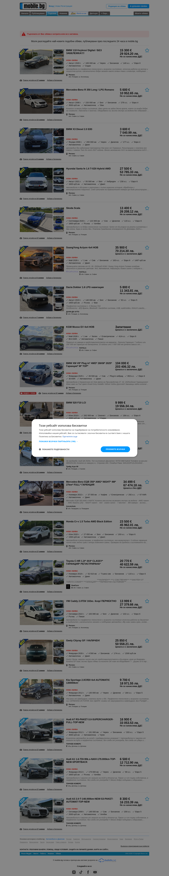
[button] (84, 441)
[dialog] (84, 438)
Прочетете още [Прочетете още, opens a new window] (69, 436)
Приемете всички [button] (115, 449)
